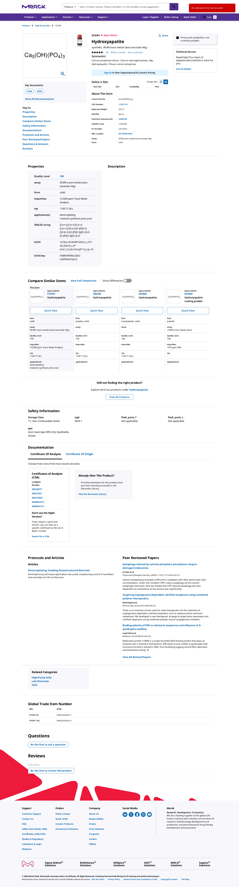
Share (163, 35)
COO (39, 91)
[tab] (28, 25)
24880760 (123, 119)
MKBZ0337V (38, 502)
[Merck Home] (33, 6)
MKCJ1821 (37, 493)
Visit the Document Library (92, 494)
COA (29, 91)
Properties (29, 112)
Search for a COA (40, 536)
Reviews (28, 148)
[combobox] (120, 6)
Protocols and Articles (36, 135)
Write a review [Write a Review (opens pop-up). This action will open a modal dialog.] (118, 52)
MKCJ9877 (37, 489)
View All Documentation (39, 98)
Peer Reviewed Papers (36, 139)
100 (62, 176)
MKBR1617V (38, 506)
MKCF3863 (37, 497)
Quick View (50, 310)
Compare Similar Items (37, 121)
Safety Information (34, 125)
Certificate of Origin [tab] (79, 454)
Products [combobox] (68, 6)
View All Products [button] (119, 397)
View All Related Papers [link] (137, 657)
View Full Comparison (83, 280)
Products (26, 25)
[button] (150, 17)
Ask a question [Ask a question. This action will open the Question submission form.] (135, 52)
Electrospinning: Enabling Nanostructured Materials (59, 570)
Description (30, 116)
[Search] (173, 6)
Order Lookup (171, 17)
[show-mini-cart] (209, 17)
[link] (37, 814)
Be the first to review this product (52, 771)
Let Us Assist (183, 68)
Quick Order (190, 17)
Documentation (32, 130)
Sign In (107, 72)
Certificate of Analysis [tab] (45, 454)
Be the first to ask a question (48, 744)
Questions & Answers (35, 144)
